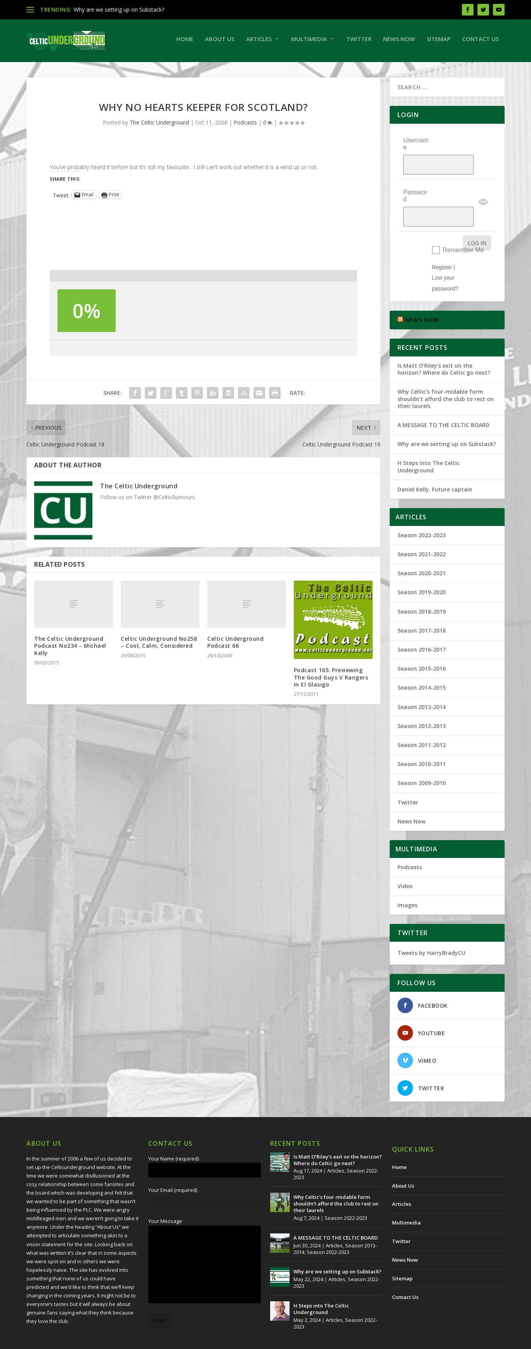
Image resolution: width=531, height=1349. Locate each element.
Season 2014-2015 (421, 659)
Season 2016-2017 (421, 621)
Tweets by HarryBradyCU (431, 925)
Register (442, 239)
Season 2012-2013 (421, 697)
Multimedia (309, 42)
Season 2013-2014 (421, 678)
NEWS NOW (422, 292)
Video (405, 858)
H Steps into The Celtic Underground (428, 438)
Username (416, 147)
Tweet (61, 198)
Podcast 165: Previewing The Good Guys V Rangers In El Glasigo (331, 681)
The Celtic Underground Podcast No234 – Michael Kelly (70, 649)
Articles (259, 42)
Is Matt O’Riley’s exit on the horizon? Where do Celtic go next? (445, 341)
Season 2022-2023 (421, 507)
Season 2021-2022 (421, 526)
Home (184, 42)
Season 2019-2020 (421, 564)
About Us (219, 42)
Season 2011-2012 (421, 717)
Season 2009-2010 (421, 755)
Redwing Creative (168, 1340)
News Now (399, 42)
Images (407, 877)
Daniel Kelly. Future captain (434, 461)
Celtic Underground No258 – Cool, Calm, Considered (159, 646)
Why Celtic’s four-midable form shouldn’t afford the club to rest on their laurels (445, 370)
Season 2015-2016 (421, 640)
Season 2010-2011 (421, 736)
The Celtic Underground (159, 126)
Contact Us (480, 42)
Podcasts (245, 126)
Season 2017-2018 (421, 602)
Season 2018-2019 (421, 583)
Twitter (358, 42)
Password (415, 183)
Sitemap (439, 42)
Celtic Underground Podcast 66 (235, 646)
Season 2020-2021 (421, 545)
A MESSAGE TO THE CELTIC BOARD (443, 397)
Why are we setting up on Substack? (119, 9)
